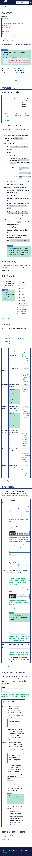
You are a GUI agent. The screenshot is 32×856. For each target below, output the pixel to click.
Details (3, 683)
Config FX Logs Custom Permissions (13, 23)
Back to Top (5, 318)
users (6, 47)
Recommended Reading (8, 36)
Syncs (26, 493)
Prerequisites (5, 21)
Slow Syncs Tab (6, 495)
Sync (15, 75)
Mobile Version (9, 343)
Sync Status (8, 338)
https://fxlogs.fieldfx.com (13, 265)
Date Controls (6, 27)
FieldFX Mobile (13, 410)
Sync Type (7, 341)
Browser (22, 338)
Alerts (20, 681)
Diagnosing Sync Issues (8, 33)
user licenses (5, 99)
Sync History (5, 31)
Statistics (4, 29)
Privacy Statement (7, 852)
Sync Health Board (10, 836)
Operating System (24, 336)
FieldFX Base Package (7, 111)
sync (22, 44)
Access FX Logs (6, 25)
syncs (10, 352)
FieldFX (5, 268)
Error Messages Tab (21, 495)
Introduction (5, 19)
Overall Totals (8, 336)
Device (21, 341)
